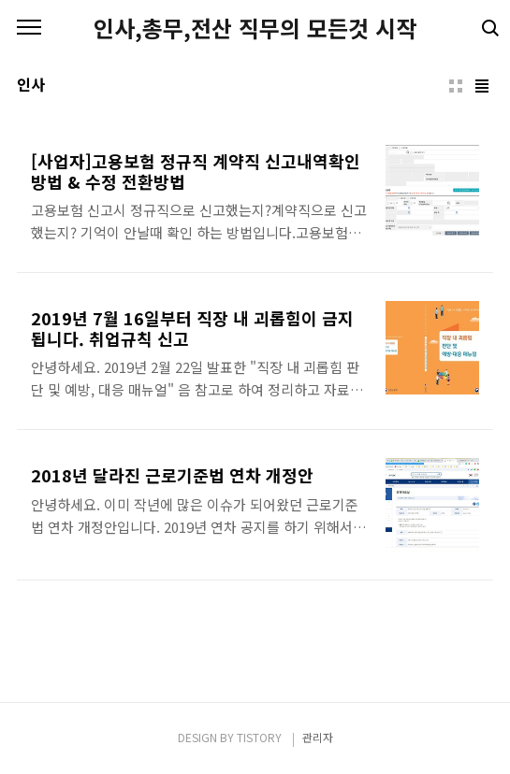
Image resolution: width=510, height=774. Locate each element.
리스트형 (482, 86)
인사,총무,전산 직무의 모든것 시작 (255, 28)
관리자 (317, 737)
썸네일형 (455, 86)
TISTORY (259, 737)
